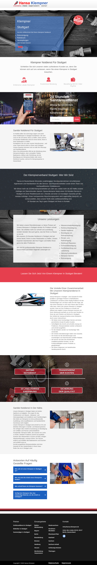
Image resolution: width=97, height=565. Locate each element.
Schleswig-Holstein (54, 547)
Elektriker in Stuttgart (20, 528)
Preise (25, 6)
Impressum (66, 563)
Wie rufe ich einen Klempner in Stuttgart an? (28, 469)
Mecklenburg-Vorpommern (38, 551)
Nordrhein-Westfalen (52, 529)
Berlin (36, 533)
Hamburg (37, 544)
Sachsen (51, 540)
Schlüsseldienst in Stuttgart (22, 525)
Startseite (17, 6)
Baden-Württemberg (38, 526)
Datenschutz (53, 563)
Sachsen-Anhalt (53, 544)
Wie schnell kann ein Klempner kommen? (29, 486)
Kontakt (44, 6)
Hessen (36, 547)
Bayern (36, 530)
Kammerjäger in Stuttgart (21, 532)
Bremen (36, 540)
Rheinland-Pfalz (53, 533)
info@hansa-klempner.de (71, 526)
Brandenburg (38, 537)
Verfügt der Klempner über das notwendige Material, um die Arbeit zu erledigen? (27, 494)
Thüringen (51, 551)
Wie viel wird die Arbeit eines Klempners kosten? (28, 478)
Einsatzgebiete (34, 6)
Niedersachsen (53, 525)
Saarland (51, 537)
